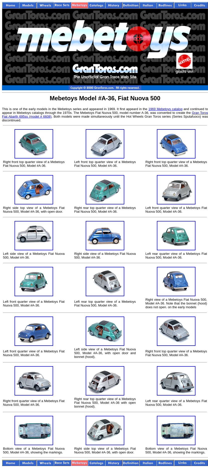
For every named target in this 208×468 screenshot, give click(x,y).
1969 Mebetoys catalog (165, 109)
